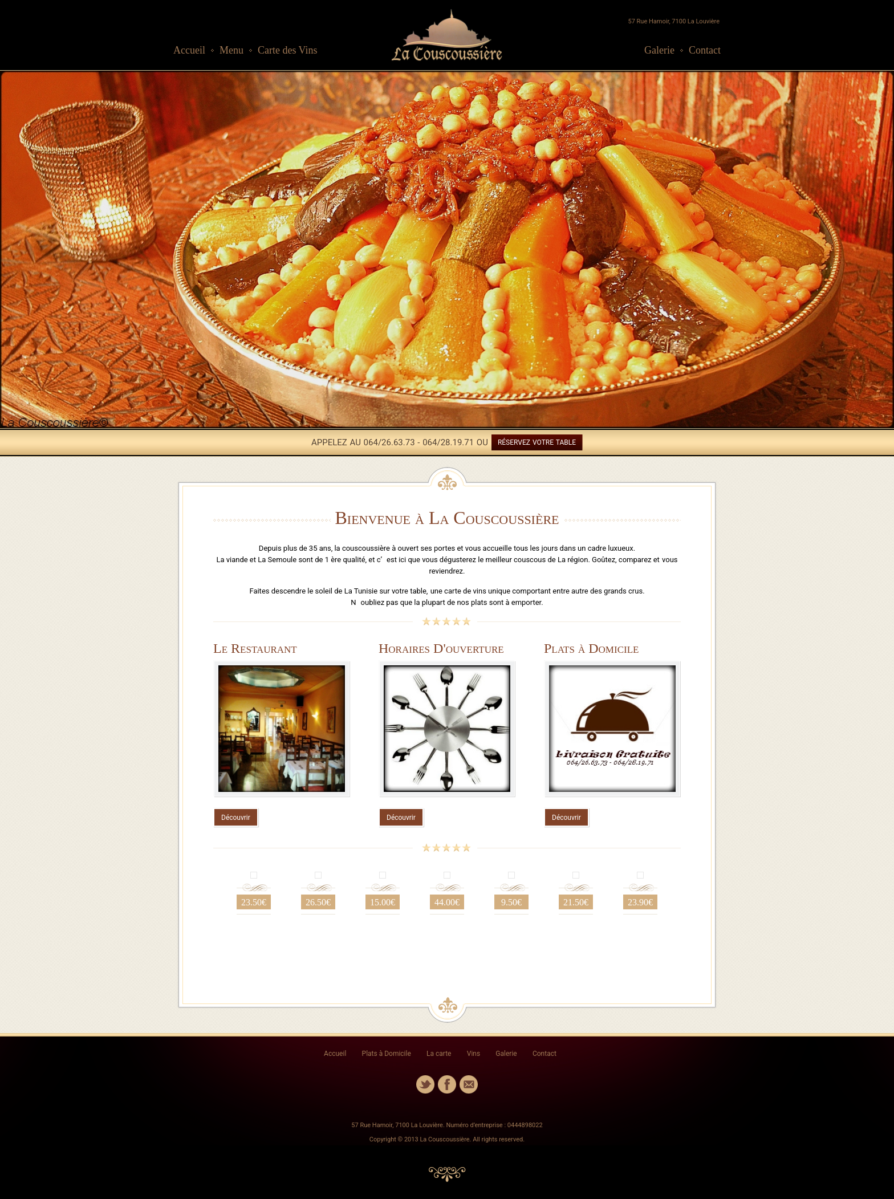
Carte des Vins (288, 50)
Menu (231, 50)
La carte (438, 1054)
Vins (473, 1054)
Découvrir (235, 818)
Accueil (189, 50)
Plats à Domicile (386, 1054)
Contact (705, 50)
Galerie (659, 50)
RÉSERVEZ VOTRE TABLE (537, 442)
